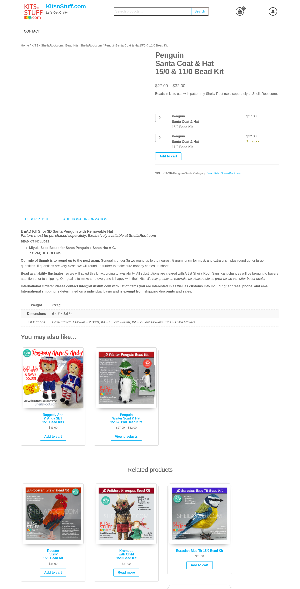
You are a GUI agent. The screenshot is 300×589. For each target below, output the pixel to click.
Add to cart (168, 156)
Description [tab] (36, 210)
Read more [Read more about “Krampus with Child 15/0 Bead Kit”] (116, 549)
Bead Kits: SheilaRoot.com (83, 45)
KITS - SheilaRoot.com (47, 45)
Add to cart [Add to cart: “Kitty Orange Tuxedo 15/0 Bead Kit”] (249, 549)
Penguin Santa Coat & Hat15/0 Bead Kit (185, 121)
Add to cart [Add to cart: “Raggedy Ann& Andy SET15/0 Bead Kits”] (49, 420)
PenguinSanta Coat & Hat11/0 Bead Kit (185, 141)
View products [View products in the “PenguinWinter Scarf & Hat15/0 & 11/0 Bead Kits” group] (116, 420)
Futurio (156, 582)
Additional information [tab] (85, 210)
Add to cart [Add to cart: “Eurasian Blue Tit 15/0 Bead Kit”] (183, 541)
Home (25, 45)
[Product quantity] (161, 118)
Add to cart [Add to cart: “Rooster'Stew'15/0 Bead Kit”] (49, 549)
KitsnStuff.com (66, 6)
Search (199, 11)
